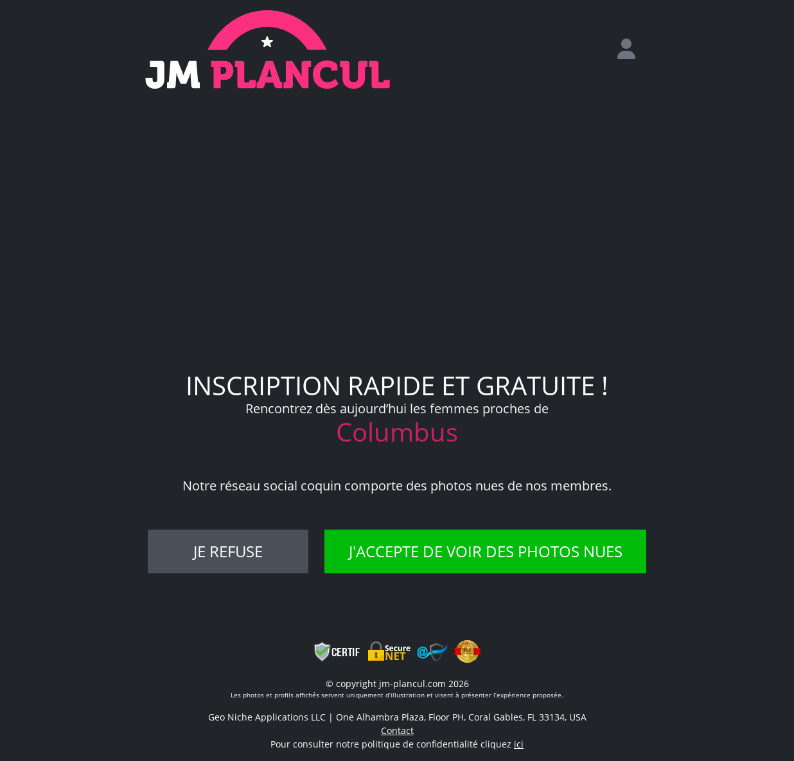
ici (519, 744)
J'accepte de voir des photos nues (485, 551)
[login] (631, 49)
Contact (397, 730)
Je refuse (228, 551)
